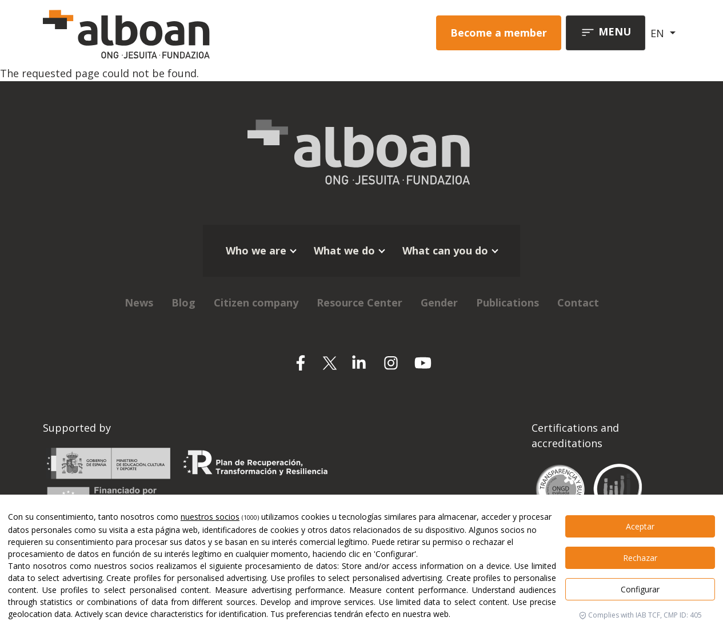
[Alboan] (166, 32)
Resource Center (359, 302)
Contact (578, 302)
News (139, 302)
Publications (507, 302)
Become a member (498, 32)
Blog (183, 302)
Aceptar (640, 526)
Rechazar (640, 557)
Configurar (640, 589)
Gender (439, 302)
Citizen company (256, 302)
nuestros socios (210, 516)
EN (658, 33)
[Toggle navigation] (605, 32)
